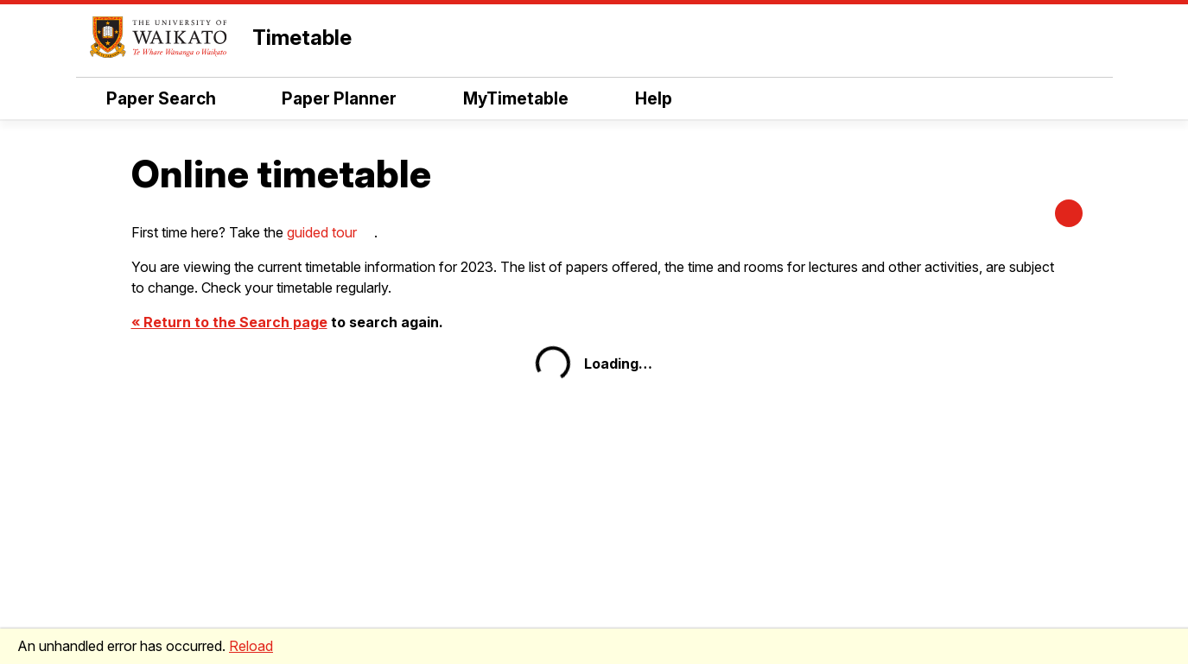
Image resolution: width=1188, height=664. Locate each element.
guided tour (322, 232)
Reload (251, 646)
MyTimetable (516, 98)
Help (653, 98)
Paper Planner (339, 98)
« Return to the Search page (229, 322)
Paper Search (161, 98)
